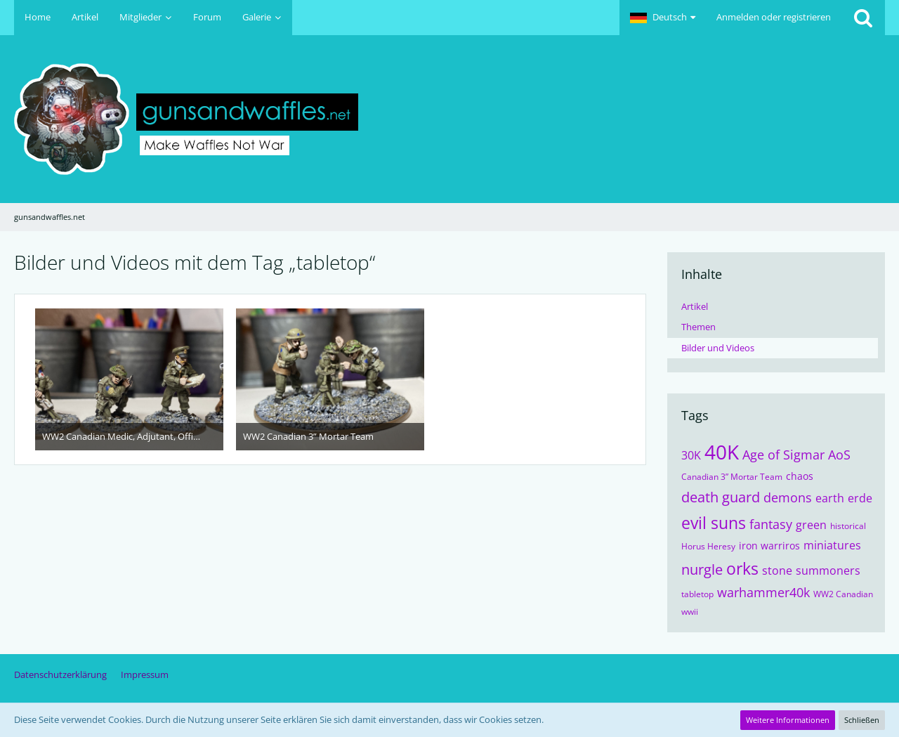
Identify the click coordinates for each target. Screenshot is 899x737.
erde (860, 498)
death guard (720, 497)
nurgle (702, 569)
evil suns (713, 522)
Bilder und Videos (717, 347)
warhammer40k (763, 592)
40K (721, 451)
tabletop (697, 594)
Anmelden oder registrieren (773, 17)
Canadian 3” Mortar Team (731, 477)
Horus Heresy (708, 546)
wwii (689, 612)
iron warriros (769, 545)
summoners (828, 570)
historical (848, 526)
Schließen (861, 720)
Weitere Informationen (787, 720)
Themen (698, 326)
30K (691, 455)
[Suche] (863, 17)
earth (829, 498)
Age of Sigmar (783, 454)
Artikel (694, 306)
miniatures (832, 545)
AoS (839, 454)
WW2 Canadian (843, 594)
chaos (799, 476)
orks (742, 568)
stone (777, 570)
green (811, 525)
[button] (662, 17)
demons (787, 497)
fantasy (770, 524)
